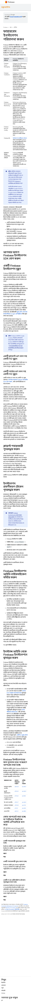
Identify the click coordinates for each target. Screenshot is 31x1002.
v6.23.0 (24, 808)
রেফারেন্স (3, 985)
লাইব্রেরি (3, 990)
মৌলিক (15, 27)
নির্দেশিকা (3, 982)
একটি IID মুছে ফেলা (22, 735)
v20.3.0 (17, 786)
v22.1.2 (16, 811)
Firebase (5, 27)
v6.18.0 (24, 796)
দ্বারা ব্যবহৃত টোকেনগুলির (15, 515)
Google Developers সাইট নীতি (12, 909)
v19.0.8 (16, 805)
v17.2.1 (16, 808)
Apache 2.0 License (11, 907)
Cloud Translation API (16, 16)
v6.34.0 (24, 786)
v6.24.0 (24, 791)
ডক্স (10, 27)
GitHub (3, 993)
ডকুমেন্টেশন (5, 7)
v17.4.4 (16, 796)
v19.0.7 (16, 802)
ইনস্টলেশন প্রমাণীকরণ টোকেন (20, 138)
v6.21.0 (24, 805)
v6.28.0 (24, 811)
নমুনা (2, 988)
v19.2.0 (16, 791)
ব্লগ (2, 1000)
